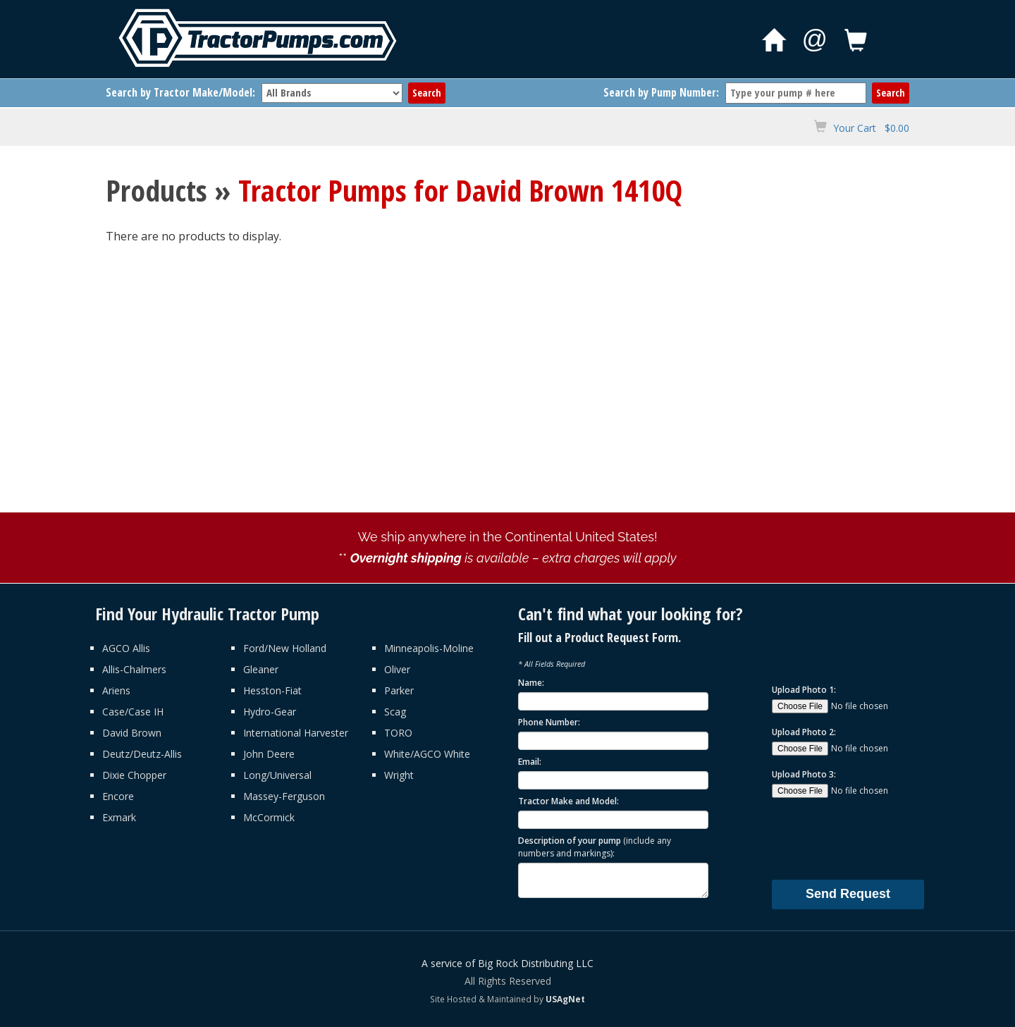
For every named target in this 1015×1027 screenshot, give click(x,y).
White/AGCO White (427, 754)
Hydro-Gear (269, 711)
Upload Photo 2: (804, 732)
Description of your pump (594, 847)
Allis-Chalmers (134, 669)
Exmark (119, 817)
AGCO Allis (126, 648)
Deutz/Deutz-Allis (142, 754)
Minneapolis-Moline (429, 648)
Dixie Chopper (134, 775)
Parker (399, 690)
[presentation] (879, 838)
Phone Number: (549, 722)
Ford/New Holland (284, 648)
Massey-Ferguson (284, 796)
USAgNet (565, 998)
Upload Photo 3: (804, 774)
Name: (531, 683)
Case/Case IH (133, 711)
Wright (399, 775)
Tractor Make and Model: (568, 801)
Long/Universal (277, 775)
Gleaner (260, 669)
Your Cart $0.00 (871, 128)
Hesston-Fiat (272, 690)
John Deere (269, 754)
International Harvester (295, 732)
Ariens (116, 690)
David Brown (131, 732)
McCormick (269, 817)
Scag (395, 711)
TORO (398, 732)
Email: (529, 762)
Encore (118, 796)
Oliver (397, 669)
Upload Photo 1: (804, 690)
